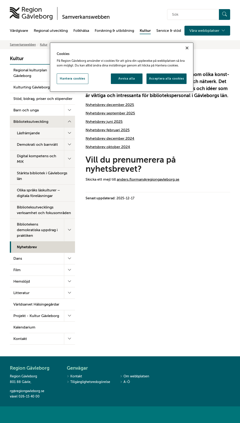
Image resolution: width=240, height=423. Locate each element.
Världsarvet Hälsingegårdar (36, 304)
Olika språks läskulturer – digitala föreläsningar (38, 193)
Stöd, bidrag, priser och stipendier (42, 99)
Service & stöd (168, 31)
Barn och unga (26, 110)
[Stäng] (187, 48)
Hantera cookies (72, 78)
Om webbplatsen (134, 377)
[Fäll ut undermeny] (69, 110)
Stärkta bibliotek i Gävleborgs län (42, 176)
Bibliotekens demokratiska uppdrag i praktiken (37, 230)
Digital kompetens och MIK (36, 159)
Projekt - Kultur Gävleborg (36, 316)
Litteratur (21, 293)
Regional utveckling (51, 31)
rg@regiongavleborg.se (27, 391)
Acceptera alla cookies (166, 78)
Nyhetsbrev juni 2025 (104, 122)
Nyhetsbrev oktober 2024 (108, 147)
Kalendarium (24, 327)
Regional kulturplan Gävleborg (30, 73)
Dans (17, 258)
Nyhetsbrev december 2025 (110, 105)
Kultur (145, 31)
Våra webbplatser (207, 30)
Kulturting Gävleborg (31, 87)
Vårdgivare (19, 31)
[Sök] (224, 14)
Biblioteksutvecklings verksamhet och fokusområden (44, 210)
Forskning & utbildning (114, 31)
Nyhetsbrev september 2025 (110, 113)
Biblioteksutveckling (30, 122)
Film (17, 270)
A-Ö (125, 382)
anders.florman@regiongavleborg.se (148, 179)
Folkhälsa (81, 31)
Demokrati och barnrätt (37, 144)
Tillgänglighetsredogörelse (88, 382)
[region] (122, 67)
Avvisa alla (126, 78)
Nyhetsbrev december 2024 (110, 138)
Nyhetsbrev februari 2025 (108, 130)
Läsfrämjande (28, 133)
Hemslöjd (21, 281)
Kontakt (20, 339)
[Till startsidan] (31, 13)
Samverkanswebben (23, 44)
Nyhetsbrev (27, 247)
